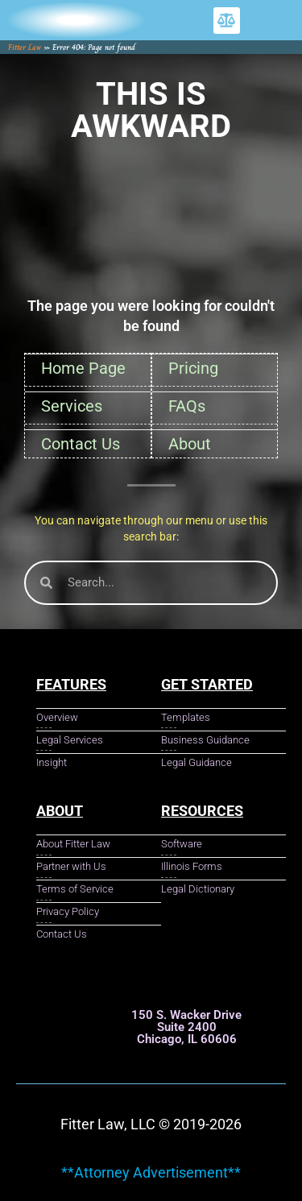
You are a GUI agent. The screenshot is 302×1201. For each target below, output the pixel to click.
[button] (226, 20)
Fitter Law (24, 47)
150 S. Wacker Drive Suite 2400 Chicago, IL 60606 (186, 1027)
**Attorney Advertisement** (151, 1172)
